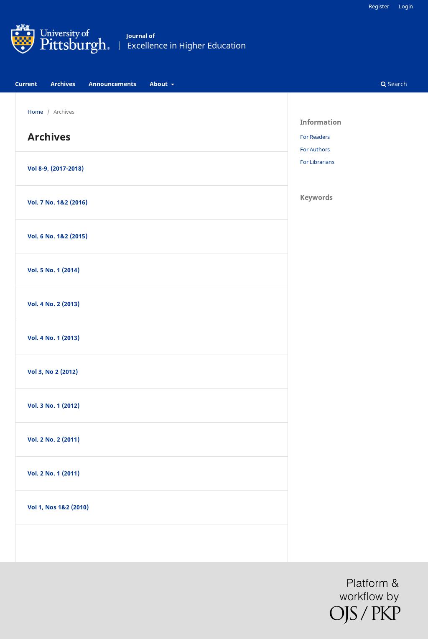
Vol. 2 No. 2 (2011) (53, 439)
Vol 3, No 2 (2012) (53, 372)
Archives (63, 84)
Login (406, 6)
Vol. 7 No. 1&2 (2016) (57, 202)
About (159, 84)
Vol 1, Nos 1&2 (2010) (58, 507)
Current (26, 84)
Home (35, 111)
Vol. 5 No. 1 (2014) (53, 270)
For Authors (315, 149)
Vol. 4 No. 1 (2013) (53, 338)
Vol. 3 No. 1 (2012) (53, 405)
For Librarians (317, 162)
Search (394, 84)
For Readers (315, 137)
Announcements (112, 84)
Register (379, 6)
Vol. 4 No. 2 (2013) (53, 304)
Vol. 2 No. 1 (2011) (53, 473)
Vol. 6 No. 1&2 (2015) (57, 236)
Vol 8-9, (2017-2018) (56, 168)
